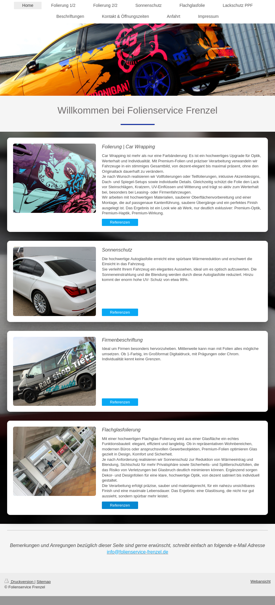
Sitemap (44, 581)
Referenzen (120, 222)
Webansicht (260, 581)
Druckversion (19, 581)
